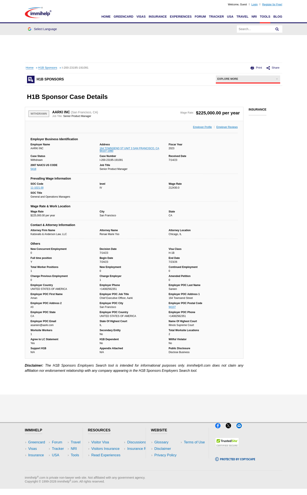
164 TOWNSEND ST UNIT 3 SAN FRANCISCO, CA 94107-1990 (129, 149)
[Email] (241, 430)
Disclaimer (162, 449)
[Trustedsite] (227, 449)
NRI (254, 16)
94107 (172, 307)
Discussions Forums (107, 462)
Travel (242, 16)
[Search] (277, 29)
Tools (265, 16)
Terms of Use (164, 462)
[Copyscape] (235, 463)
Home (106, 16)
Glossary (161, 442)
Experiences (181, 16)
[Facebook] (220, 430)
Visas (141, 16)
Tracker (216, 16)
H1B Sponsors (47, 67)
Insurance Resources (108, 468)
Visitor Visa (100, 442)
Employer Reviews (227, 127)
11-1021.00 (37, 187)
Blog (277, 16)
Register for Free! (272, 4)
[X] (231, 430)
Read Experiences (106, 455)
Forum (200, 16)
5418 (33, 169)
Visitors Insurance (105, 449)
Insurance (158, 16)
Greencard (123, 16)
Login (254, 4)
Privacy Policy (165, 455)
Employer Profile (202, 127)
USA (230, 16)
